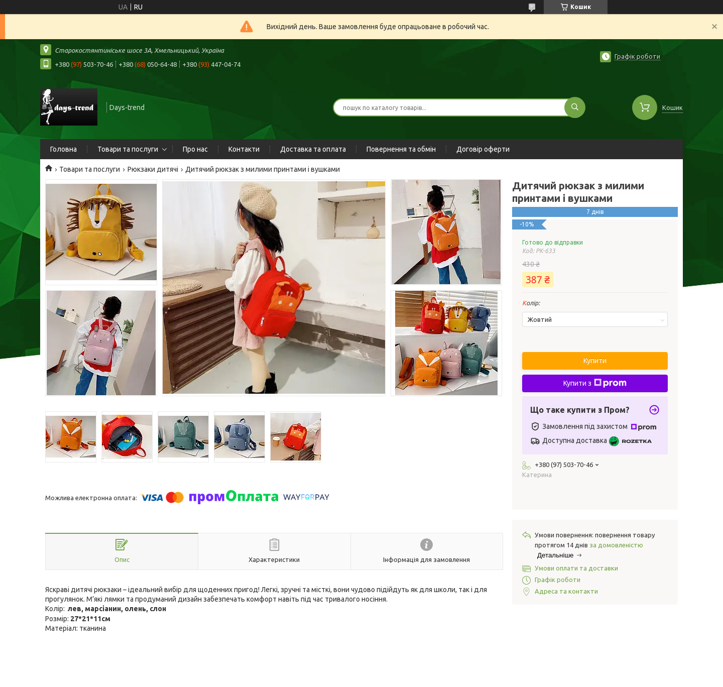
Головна (63, 149)
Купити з (595, 383)
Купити (595, 361)
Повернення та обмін (401, 149)
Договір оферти (483, 149)
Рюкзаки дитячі (153, 169)
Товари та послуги (127, 149)
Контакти (244, 149)
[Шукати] (574, 107)
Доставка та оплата (313, 149)
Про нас (195, 149)
